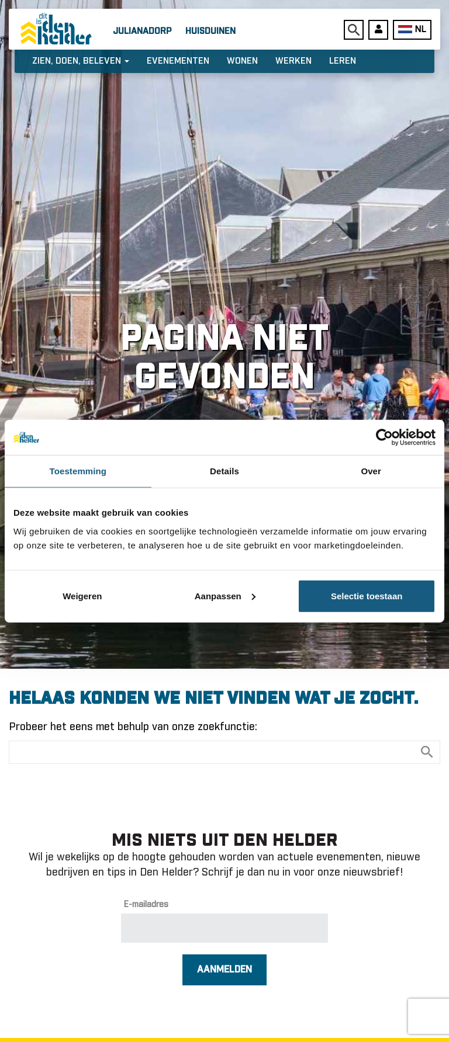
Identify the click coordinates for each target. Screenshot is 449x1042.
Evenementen (178, 61)
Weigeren (82, 595)
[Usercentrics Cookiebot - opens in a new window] (384, 437)
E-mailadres (146, 905)
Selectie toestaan (367, 595)
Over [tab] (371, 471)
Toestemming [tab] (78, 471)
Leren (342, 61)
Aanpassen (225, 595)
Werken (293, 61)
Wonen (242, 61)
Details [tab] (224, 471)
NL (412, 29)
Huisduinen (210, 31)
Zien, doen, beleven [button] (80, 61)
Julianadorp (142, 31)
